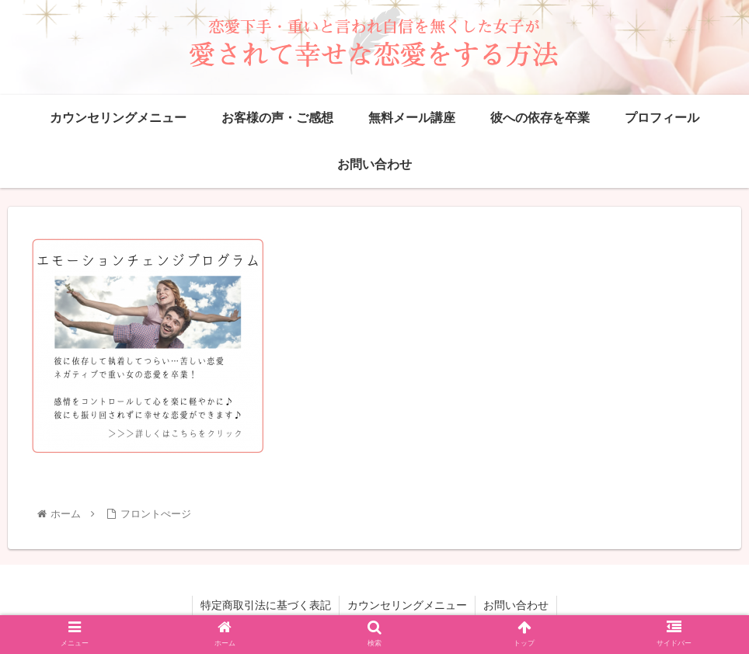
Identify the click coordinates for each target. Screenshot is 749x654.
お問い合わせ (516, 605)
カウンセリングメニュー (407, 605)
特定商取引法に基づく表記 (265, 605)
